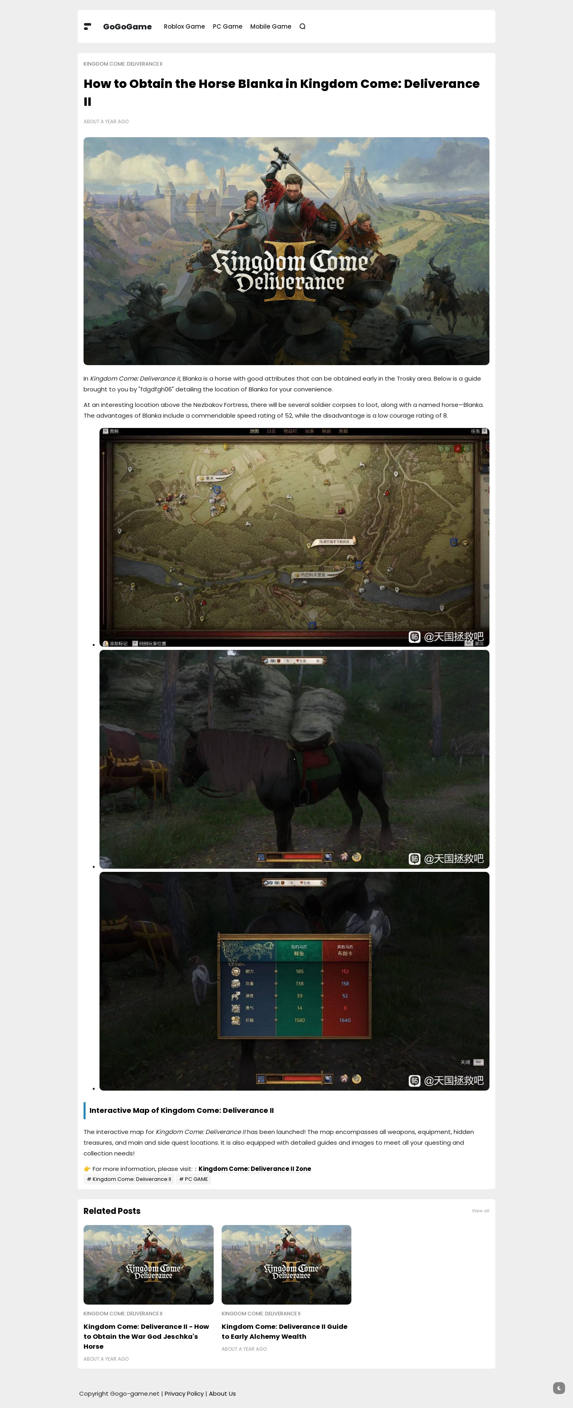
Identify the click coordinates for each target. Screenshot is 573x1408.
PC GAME (196, 1179)
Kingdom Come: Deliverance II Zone (255, 1169)
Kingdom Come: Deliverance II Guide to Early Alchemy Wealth (284, 1331)
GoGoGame (127, 26)
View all (480, 1211)
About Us (222, 1393)
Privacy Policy (184, 1393)
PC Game (227, 26)
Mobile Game (270, 26)
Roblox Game (184, 26)
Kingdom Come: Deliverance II (123, 63)
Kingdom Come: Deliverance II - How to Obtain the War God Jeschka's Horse (146, 1336)
